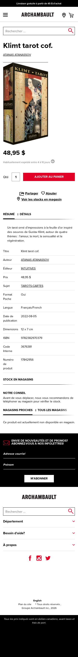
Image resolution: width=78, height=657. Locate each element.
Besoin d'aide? (14, 533)
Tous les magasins (52, 410)
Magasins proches (17, 410)
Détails (25, 214)
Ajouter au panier (49, 177)
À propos (10, 545)
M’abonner (39, 478)
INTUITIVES (28, 268)
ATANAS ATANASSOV (17, 54)
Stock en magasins (18, 379)
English (37, 600)
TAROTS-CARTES (32, 286)
